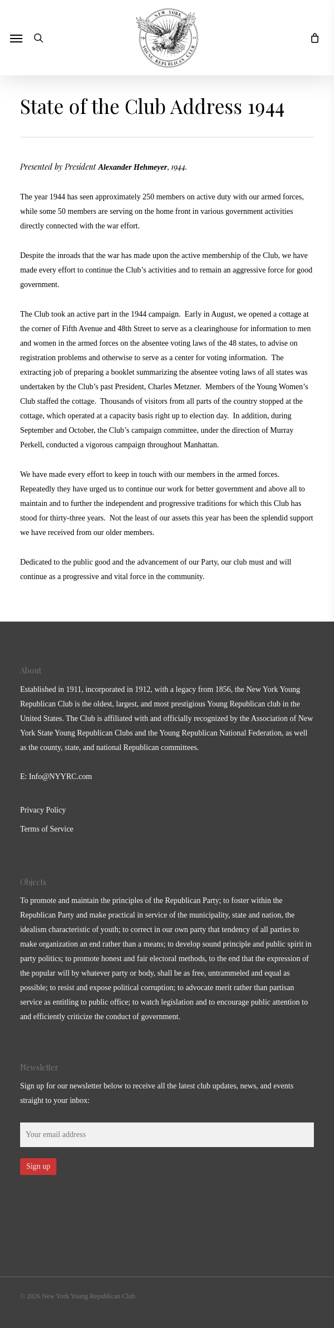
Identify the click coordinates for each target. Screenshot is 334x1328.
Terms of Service (46, 829)
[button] (16, 38)
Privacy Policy (43, 810)
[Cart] (311, 38)
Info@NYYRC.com (60, 776)
